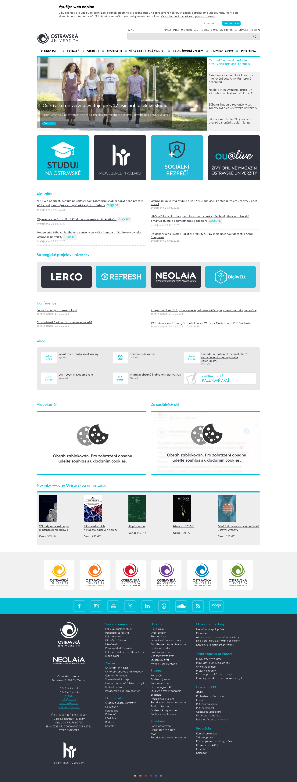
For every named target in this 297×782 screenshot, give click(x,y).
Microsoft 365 (189, 30)
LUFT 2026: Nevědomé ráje (76, 374)
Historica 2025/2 (183, 526)
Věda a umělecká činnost (149, 51)
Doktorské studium (161, 648)
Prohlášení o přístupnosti (210, 696)
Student (95, 51)
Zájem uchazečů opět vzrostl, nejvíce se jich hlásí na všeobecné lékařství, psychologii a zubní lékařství (106, 115)
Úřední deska (112, 718)
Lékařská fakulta (114, 644)
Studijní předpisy (160, 706)
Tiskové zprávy (204, 737)
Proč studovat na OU (162, 652)
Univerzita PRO (224, 51)
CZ (129, 30)
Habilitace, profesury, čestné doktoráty (218, 641)
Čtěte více (49, 123)
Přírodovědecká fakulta (118, 648)
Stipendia (156, 695)
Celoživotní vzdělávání (208, 712)
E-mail (214, 30)
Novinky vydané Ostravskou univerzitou (71, 485)
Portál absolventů (161, 726)
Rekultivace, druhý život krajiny (78, 354)
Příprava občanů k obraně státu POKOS (155, 374)
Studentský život (160, 660)
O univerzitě (52, 51)
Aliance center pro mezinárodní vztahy (217, 637)
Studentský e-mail (161, 679)
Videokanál (47, 405)
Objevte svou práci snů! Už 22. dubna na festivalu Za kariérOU (76, 219)
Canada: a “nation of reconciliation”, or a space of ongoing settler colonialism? (224, 357)
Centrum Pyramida (116, 675)
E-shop (200, 700)
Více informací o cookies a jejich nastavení (188, 16)
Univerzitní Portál (249, 30)
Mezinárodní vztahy (190, 51)
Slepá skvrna (136, 526)
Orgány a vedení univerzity (120, 703)
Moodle (204, 30)
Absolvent (117, 51)
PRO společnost (205, 708)
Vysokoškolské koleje (117, 679)
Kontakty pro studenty (163, 714)
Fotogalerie (111, 710)
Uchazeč (75, 51)
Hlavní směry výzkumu (209, 659)
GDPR (199, 692)
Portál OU (156, 675)
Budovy (109, 722)
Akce (41, 341)
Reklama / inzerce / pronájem (212, 719)
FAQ (153, 734)
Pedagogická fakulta (117, 633)
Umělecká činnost (206, 666)
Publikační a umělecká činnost (213, 663)
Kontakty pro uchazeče (164, 663)
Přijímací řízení (159, 636)
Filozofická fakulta (115, 640)
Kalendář (110, 714)
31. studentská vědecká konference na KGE (64, 322)
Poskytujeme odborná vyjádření (214, 741)
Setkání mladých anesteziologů (57, 310)
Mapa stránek (171, 30)
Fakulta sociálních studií (118, 629)
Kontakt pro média (206, 733)
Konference (46, 303)
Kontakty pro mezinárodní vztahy (215, 645)
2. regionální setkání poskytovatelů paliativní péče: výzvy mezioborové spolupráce (203, 310)
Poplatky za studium (162, 698)
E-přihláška (157, 629)
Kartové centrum (114, 687)
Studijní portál (228, 30)
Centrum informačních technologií (124, 683)
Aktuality (44, 194)
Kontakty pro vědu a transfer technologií (219, 678)
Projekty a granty (206, 670)
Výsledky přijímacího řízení (166, 640)
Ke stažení (202, 749)
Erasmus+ (202, 633)
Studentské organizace (164, 710)
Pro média (248, 51)
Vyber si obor (158, 633)
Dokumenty (112, 706)
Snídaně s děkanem (143, 354)
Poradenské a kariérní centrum (122, 691)
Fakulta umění (113, 636)
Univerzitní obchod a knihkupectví (124, 671)
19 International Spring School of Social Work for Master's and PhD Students (200, 323)
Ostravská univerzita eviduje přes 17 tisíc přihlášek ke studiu (104, 105)
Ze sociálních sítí (165, 405)
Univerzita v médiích (207, 745)
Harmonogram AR (161, 687)
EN (133, 30)
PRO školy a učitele (207, 704)
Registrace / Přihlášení (163, 730)
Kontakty (110, 726)
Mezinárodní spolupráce (210, 629)
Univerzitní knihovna (116, 668)
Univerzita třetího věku (208, 715)
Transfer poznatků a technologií (214, 674)
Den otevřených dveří (162, 656)
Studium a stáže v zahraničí (166, 691)
